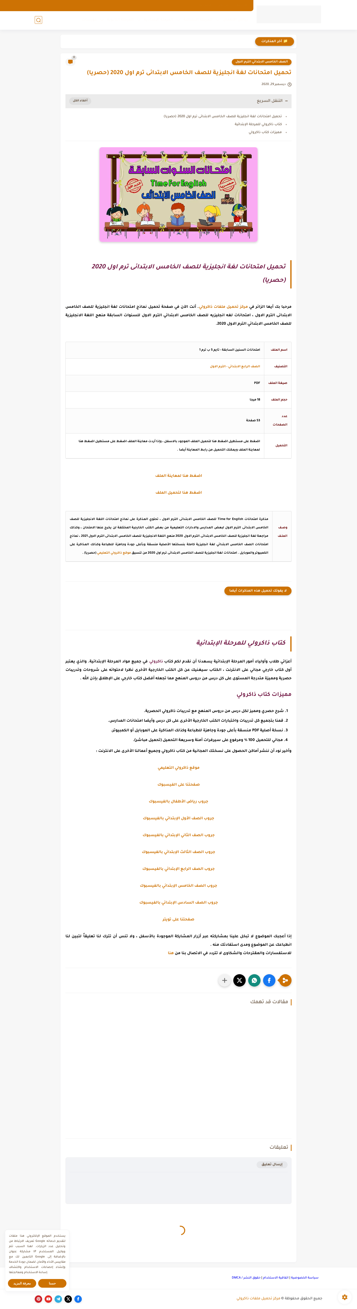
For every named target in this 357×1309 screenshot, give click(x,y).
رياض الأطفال (235, 20)
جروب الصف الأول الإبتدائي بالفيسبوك (178, 819)
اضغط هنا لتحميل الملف (178, 493)
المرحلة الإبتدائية (197, 20)
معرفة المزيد (22, 1283)
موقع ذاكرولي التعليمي (114, 553)
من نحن (223, 5)
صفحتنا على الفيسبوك (178, 785)
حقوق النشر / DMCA (246, 1278)
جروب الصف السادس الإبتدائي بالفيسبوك (178, 903)
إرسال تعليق (272, 1165)
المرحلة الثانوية (120, 20)
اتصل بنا (205, 5)
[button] (269, 980)
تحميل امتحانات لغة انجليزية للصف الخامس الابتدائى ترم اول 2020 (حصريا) (223, 116)
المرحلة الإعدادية (158, 20)
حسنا (52, 1283)
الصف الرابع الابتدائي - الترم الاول (235, 367)
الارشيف (241, 5)
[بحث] (38, 20)
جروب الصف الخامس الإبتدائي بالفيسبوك (178, 886)
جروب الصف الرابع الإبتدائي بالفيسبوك (178, 869)
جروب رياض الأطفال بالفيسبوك (178, 802)
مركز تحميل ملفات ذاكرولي (258, 1299)
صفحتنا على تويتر (178, 920)
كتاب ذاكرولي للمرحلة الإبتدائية (258, 124)
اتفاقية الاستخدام (276, 1278)
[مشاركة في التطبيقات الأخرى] (224, 980)
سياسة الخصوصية (305, 1278)
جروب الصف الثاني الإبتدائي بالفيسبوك (179, 835)
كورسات (89, 20)
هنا (171, 953)
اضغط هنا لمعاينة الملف (178, 476)
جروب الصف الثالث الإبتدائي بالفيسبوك (178, 852)
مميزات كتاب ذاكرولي (265, 132)
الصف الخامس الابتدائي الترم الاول (262, 62)
